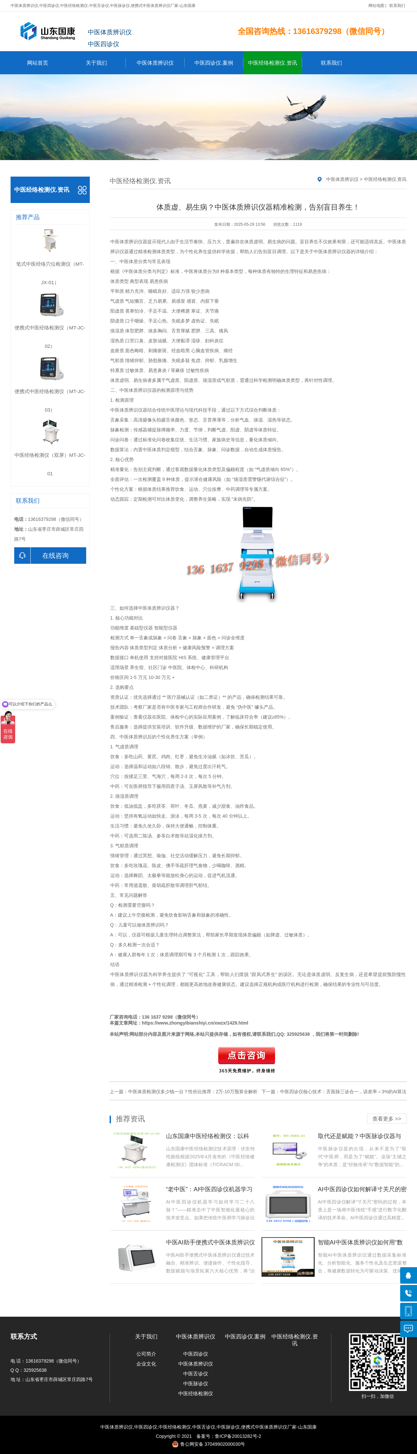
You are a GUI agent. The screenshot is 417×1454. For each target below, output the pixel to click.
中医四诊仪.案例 (218, 62)
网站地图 (376, 5)
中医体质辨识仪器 (128, 241)
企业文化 (146, 1364)
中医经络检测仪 (195, 1393)
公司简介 (146, 1354)
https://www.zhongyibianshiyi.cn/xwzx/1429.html (195, 1023)
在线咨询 (41, 555)
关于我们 (106, 62)
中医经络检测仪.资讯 (275, 62)
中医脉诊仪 (195, 1383)
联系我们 (397, 5)
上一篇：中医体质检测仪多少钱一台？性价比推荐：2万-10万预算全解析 (184, 1091)
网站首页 (37, 63)
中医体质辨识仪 (161, 62)
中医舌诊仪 (195, 1373)
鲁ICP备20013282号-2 (238, 1436)
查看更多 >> (386, 1119)
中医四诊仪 (195, 1354)
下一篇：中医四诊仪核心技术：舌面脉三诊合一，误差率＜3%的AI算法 (333, 1091)
